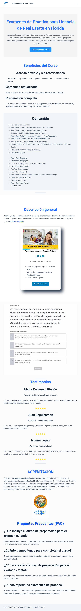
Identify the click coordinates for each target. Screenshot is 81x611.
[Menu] (76, 4)
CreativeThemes (39, 607)
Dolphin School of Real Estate (22, 4)
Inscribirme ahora (40, 284)
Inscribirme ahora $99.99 (40, 49)
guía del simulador (17, 221)
